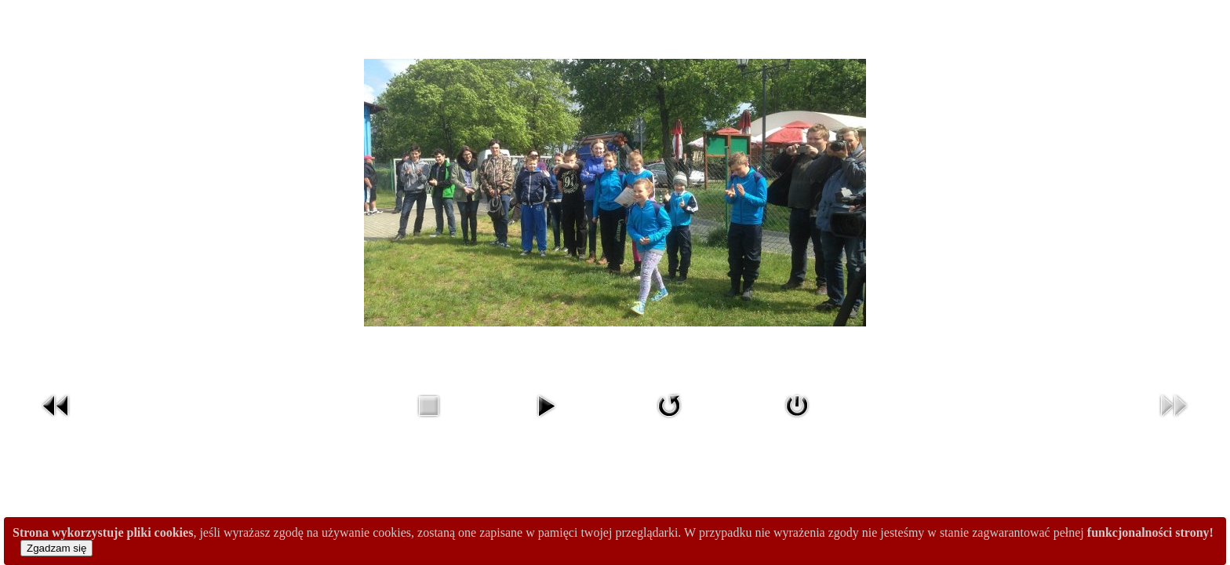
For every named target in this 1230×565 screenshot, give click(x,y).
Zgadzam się (56, 548)
